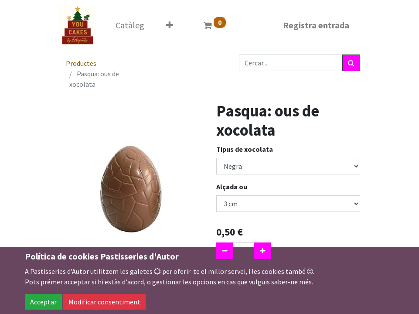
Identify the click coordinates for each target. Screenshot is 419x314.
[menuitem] (130, 25)
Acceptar (43, 301)
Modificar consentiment (104, 301)
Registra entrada (316, 25)
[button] (169, 25)
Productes (81, 63)
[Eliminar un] (224, 250)
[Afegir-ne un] (262, 250)
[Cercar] (351, 63)
